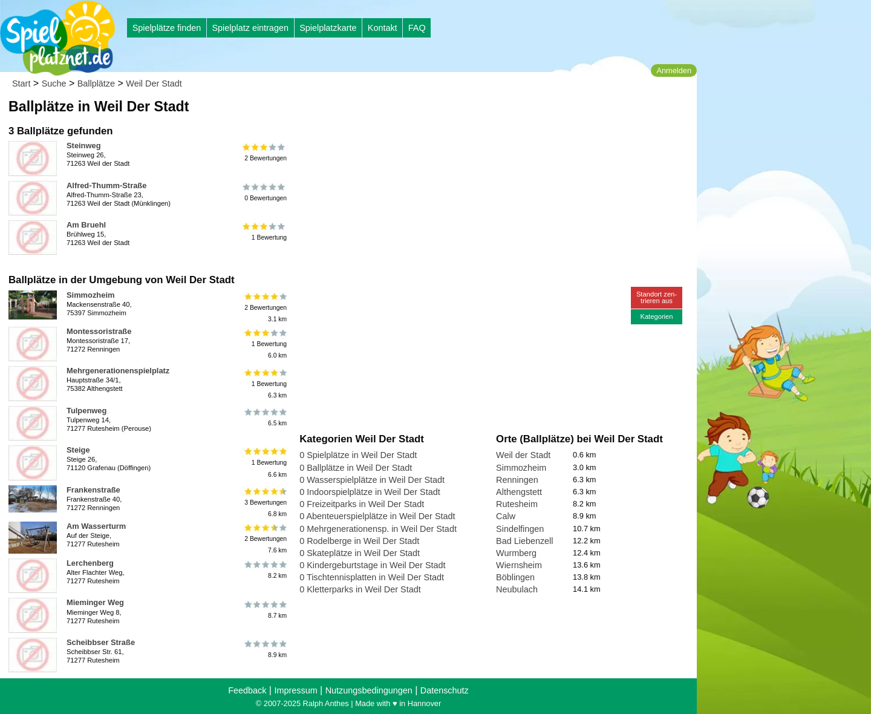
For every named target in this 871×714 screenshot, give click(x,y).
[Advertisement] (436, 115)
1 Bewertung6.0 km (265, 344)
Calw (505, 516)
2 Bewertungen (265, 152)
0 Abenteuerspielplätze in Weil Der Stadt (377, 516)
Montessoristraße (99, 331)
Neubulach (517, 589)
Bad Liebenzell (524, 541)
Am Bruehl (86, 224)
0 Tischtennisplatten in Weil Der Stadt (371, 577)
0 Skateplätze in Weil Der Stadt (359, 553)
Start (21, 83)
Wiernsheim (519, 565)
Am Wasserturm (96, 526)
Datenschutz (444, 690)
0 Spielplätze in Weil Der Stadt (358, 455)
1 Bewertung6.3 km (265, 383)
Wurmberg (516, 553)
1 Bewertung (265, 232)
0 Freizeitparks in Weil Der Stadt (361, 504)
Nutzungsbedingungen (369, 690)
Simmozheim (90, 295)
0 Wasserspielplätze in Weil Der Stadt (372, 480)
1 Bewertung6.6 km (265, 462)
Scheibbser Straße (101, 642)
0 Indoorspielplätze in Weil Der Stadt (369, 492)
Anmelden (673, 70)
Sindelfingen (520, 529)
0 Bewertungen (265, 192)
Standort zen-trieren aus (656, 297)
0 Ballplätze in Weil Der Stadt (355, 468)
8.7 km (265, 609)
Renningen (517, 480)
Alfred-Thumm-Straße (106, 185)
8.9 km (265, 649)
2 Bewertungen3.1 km (265, 308)
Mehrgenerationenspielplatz (118, 370)
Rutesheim (517, 504)
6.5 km (265, 417)
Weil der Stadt (523, 455)
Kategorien (656, 316)
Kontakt (382, 28)
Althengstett (519, 492)
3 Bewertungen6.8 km (265, 502)
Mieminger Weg (95, 602)
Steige (78, 449)
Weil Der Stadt (154, 83)
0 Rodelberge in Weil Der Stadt (359, 541)
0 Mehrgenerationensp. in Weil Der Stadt (378, 529)
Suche (54, 83)
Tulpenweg (86, 410)
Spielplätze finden (166, 28)
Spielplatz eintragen (250, 28)
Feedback (247, 690)
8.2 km (265, 570)
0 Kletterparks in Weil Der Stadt (360, 589)
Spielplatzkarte (327, 28)
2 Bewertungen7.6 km (265, 539)
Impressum (295, 690)
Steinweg (84, 145)
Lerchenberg (90, 563)
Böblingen (515, 577)
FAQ (417, 28)
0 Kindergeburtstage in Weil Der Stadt (372, 565)
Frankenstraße (93, 489)
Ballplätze (96, 83)
